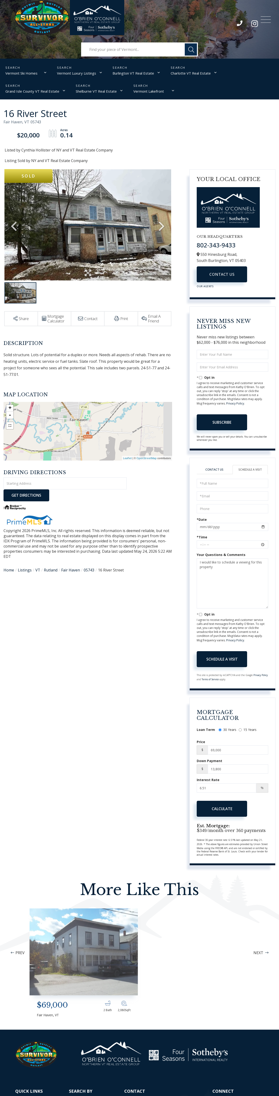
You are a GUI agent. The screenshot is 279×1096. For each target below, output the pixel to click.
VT (37, 558)
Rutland (51, 558)
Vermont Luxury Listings (76, 73)
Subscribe (221, 422)
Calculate (222, 808)
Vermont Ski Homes (21, 73)
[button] (191, 49)
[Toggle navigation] (265, 18)
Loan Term (206, 729)
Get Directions (150, 483)
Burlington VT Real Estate (133, 73)
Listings (25, 558)
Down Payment (209, 761)
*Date (202, 520)
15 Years (247, 729)
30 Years (227, 729)
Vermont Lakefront (148, 91)
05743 (89, 558)
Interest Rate (208, 780)
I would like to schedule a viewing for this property (232, 584)
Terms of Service (210, 679)
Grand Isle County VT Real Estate (32, 91)
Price (201, 742)
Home (9, 558)
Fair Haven (70, 558)
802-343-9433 (240, 24)
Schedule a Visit (250, 470)
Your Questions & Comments (221, 555)
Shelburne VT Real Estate (96, 91)
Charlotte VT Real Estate (190, 73)
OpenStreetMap (146, 458)
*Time (202, 537)
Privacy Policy (235, 403)
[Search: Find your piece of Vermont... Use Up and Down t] (139, 49)
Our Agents (205, 286)
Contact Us (221, 274)
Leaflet (127, 458)
